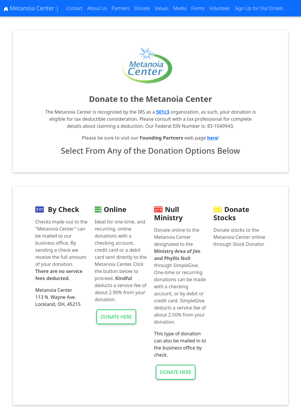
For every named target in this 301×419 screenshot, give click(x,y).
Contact (74, 8)
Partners (121, 8)
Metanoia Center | (31, 8)
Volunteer (219, 8)
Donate (142, 8)
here (212, 138)
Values (162, 8)
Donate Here (116, 317)
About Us (97, 8)
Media (180, 8)
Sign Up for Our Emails (259, 8)
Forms (198, 8)
